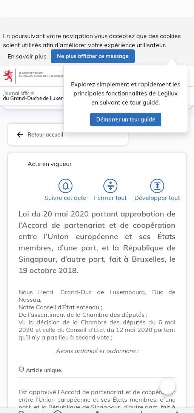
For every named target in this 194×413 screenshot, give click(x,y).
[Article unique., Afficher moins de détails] (97, 367)
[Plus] (176, 401)
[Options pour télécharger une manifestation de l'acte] (141, 401)
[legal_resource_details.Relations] (97, 401)
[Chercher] (22, 401)
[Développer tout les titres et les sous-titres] (157, 187)
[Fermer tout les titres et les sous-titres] (110, 187)
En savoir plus (27, 37)
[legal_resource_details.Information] (58, 401)
